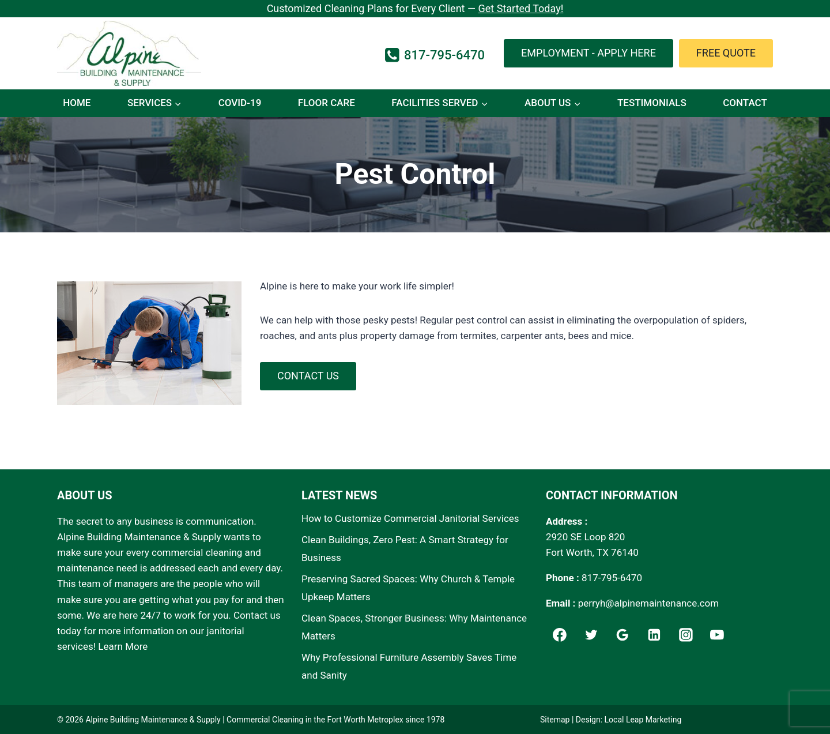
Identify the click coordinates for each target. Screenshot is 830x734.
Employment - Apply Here (588, 53)
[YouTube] (717, 635)
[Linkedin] (654, 635)
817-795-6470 (612, 578)
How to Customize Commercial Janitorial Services (410, 518)
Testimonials (651, 102)
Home (76, 102)
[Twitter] (591, 635)
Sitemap (554, 719)
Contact (745, 102)
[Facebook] (560, 635)
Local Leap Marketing (643, 719)
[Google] (622, 635)
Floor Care (326, 102)
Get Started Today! (520, 8)
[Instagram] (686, 635)
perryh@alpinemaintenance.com (648, 603)
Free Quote (726, 53)
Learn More (123, 646)
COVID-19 (240, 102)
